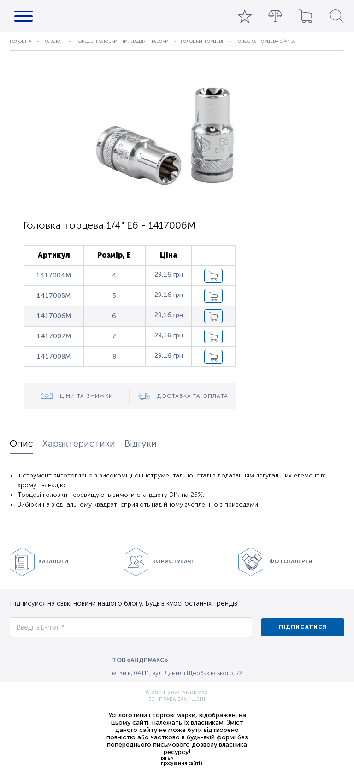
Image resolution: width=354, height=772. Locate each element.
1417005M (54, 296)
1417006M (54, 316)
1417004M (53, 275)
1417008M (54, 356)
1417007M (54, 336)
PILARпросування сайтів (181, 761)
